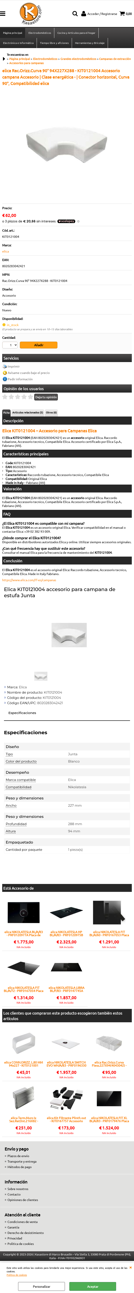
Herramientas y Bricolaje (90, 43)
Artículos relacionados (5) (27, 412)
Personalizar (41, 1286)
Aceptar (92, 1286)
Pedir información (20, 379)
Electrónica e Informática (18, 43)
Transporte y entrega (22, 1161)
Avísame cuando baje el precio (29, 373)
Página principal (12, 32)
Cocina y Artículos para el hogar (76, 32)
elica (5, 251)
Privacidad (15, 1238)
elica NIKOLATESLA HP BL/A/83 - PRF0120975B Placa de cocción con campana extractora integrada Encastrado (66, 933)
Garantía (13, 1227)
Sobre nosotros (18, 1189)
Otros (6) (51, 412)
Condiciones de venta (23, 1222)
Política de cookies (17, 1275)
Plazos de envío (18, 1156)
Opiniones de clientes (23, 1200)
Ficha (6, 412)
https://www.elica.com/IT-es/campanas (29, 580)
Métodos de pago (20, 1167)
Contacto (14, 1194)
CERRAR (130, 1267)
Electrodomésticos (39, 32)
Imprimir (14, 366)
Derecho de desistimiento (26, 1233)
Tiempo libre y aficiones (54, 43)
